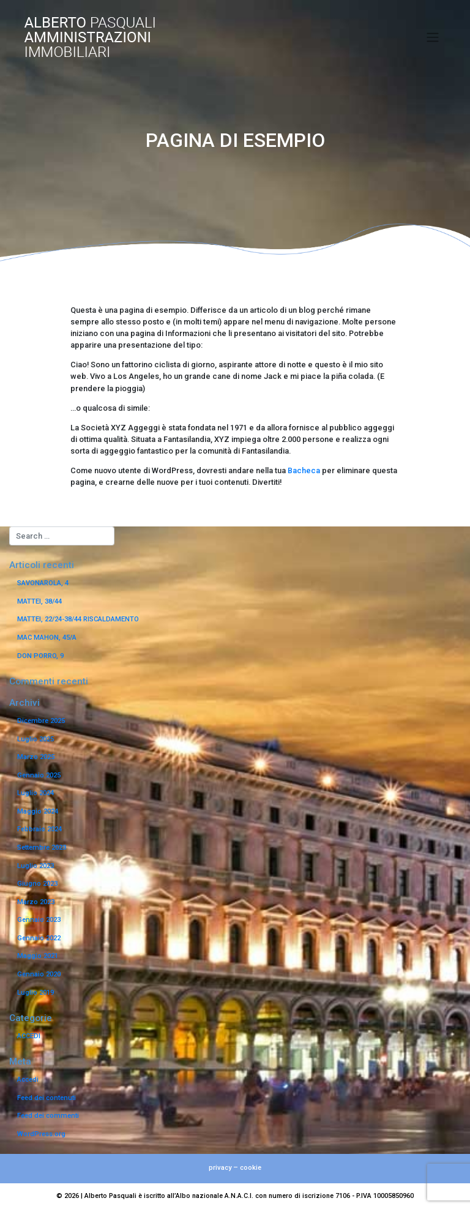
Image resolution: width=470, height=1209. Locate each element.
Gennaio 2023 (39, 920)
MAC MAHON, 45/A (46, 638)
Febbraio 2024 (39, 829)
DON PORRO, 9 (40, 656)
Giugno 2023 (37, 884)
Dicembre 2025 (41, 721)
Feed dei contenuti (46, 1098)
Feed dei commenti (48, 1116)
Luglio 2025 (35, 739)
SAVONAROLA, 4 (43, 583)
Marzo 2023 (35, 902)
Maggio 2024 (37, 811)
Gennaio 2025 (39, 775)
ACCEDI (28, 1036)
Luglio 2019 (35, 993)
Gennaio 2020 (39, 974)
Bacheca (304, 470)
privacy (220, 1168)
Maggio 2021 (37, 956)
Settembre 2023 (41, 848)
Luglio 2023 (35, 866)
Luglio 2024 (35, 793)
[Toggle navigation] (433, 37)
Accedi (28, 1080)
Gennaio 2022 (39, 938)
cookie (250, 1168)
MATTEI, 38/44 (39, 601)
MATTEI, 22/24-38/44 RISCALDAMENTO (78, 619)
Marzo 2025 (35, 757)
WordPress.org (41, 1134)
